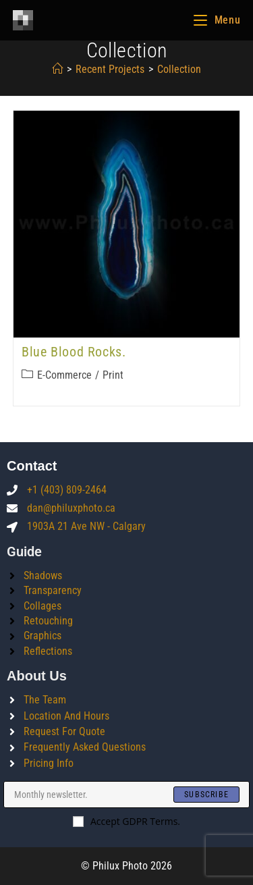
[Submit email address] (206, 794)
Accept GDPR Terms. (126, 821)
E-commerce (64, 375)
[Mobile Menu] (217, 20)
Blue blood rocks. (73, 352)
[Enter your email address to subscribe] (126, 794)
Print (113, 375)
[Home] (57, 69)
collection (179, 69)
